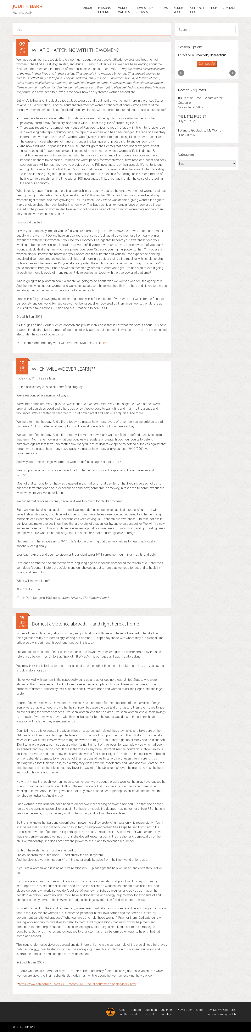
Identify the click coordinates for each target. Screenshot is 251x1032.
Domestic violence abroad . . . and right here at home (85, 624)
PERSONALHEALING (105, 10)
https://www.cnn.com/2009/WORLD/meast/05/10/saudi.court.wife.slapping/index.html (77, 984)
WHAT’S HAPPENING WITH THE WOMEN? (75, 50)
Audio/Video (178, 10)
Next (232, 73)
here (105, 343)
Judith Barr (28, 6)
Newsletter (185, 1010)
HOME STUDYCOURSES (144, 10)
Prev (181, 73)
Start (205, 67)
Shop (213, 7)
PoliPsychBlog (196, 10)
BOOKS (163, 7)
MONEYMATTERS (124, 10)
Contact (229, 7)
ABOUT (87, 7)
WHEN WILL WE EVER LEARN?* (64, 369)
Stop (208, 67)
